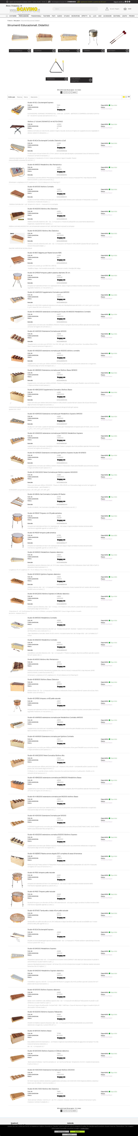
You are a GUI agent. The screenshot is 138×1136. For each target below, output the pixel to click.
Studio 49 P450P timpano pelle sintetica (42, 533)
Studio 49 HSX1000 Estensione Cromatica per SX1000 (47, 816)
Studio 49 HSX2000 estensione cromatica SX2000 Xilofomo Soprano (52, 835)
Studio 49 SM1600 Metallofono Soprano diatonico (45, 552)
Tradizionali (36, 16)
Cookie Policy (84, 1128)
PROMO (132, 16)
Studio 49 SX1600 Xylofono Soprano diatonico (44, 574)
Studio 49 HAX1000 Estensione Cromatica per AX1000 (47, 331)
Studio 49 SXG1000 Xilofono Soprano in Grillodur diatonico (48, 1051)
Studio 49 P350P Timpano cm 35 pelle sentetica (45, 513)
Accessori (107, 16)
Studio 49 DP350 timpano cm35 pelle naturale (44, 698)
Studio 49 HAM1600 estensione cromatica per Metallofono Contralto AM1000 (55, 717)
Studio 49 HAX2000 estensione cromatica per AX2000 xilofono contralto (54, 351)
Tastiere (46, 16)
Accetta (77, 1131)
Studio (67, 16)
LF (57, 128)
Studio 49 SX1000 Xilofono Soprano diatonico (44, 990)
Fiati (53, 16)
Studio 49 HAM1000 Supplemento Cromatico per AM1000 (48, 292)
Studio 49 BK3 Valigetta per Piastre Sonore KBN (44, 253)
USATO (124, 16)
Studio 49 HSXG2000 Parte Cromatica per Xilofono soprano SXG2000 (52, 472)
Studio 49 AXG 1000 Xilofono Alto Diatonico (43, 1089)
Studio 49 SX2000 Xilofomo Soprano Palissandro (45, 1012)
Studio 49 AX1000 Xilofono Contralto (41, 187)
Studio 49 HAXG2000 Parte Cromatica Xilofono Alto (46, 755)
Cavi (99, 16)
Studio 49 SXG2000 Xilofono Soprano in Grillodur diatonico (48, 594)
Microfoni (75, 16)
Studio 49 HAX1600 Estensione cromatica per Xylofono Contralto (51, 736)
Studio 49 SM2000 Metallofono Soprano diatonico (46, 971)
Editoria (116, 16)
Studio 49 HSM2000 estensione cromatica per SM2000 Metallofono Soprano (55, 433)
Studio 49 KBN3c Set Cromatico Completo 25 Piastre (46, 494)
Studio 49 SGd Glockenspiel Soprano (40, 929)
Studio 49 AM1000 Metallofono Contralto (42, 618)
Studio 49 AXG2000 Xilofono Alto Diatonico (43, 231)
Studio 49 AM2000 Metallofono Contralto (42, 640)
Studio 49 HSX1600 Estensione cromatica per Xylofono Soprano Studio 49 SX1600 (57, 453)
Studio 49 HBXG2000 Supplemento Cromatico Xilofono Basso (50, 390)
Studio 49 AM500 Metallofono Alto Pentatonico (45, 165)
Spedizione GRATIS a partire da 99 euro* (93, 2)
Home (7, 16)
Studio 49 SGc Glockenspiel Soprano (40, 102)
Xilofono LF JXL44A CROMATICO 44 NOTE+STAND (45, 121)
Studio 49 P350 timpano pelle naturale (41, 872)
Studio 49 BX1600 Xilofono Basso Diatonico (43, 679)
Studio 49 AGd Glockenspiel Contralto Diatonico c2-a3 (47, 140)
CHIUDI (69, 1134)
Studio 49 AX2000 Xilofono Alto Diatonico (43, 209)
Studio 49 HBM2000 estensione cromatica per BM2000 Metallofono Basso (54, 778)
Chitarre (12, 16)
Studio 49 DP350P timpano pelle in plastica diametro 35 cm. (49, 273)
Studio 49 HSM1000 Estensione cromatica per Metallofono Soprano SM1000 (55, 414)
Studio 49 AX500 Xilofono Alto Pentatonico (43, 659)
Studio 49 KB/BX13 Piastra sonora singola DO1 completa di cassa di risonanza (55, 853)
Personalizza (61, 1131)
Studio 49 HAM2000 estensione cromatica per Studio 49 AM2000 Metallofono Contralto (59, 312)
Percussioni (24, 16)
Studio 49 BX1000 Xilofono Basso (39, 1031)
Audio (59, 16)
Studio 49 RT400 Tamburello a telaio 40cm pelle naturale (48, 910)
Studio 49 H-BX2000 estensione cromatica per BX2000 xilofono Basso (53, 797)
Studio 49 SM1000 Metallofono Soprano (42, 948)
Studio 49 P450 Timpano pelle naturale (41, 891)
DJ (90, 16)
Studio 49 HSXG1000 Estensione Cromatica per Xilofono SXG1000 (51, 1070)
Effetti (84, 16)
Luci (94, 16)
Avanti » (75, 92)
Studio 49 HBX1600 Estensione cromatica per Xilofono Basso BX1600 (52, 370)
